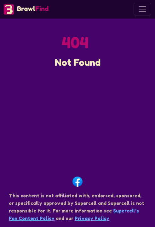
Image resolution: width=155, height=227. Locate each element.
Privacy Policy (92, 218)
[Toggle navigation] (142, 9)
